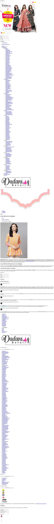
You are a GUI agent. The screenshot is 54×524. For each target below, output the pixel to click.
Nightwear (7, 92)
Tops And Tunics (4, 332)
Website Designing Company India (41, 504)
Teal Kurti (7, 129)
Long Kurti (7, 61)
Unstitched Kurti (4, 364)
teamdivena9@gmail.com (6, 44)
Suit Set (7, 101)
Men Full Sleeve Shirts (9, 114)
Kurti (3, 329)
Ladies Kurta (4, 443)
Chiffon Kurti (8, 143)
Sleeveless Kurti (4, 412)
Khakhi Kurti (8, 136)
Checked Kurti (8, 166)
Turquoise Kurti (8, 131)
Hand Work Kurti (8, 156)
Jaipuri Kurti (4, 325)
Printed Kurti (8, 153)
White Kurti (7, 125)
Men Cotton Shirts (8, 113)
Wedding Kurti (4, 409)
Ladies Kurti (6, 48)
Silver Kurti (7, 135)
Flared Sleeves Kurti (9, 150)
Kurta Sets (3, 453)
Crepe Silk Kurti (4, 384)
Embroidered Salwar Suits (6, 418)
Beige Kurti (7, 134)
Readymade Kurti (8, 171)
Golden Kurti (4, 371)
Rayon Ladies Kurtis (7, 174)
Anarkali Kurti (8, 52)
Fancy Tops (5, 173)
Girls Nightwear (8, 87)
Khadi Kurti (7, 55)
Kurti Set (7, 49)
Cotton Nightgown (5, 437)
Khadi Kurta (7, 76)
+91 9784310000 (4, 43)
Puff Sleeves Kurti (4, 417)
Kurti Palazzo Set (8, 66)
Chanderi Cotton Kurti (9, 73)
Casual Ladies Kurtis (5, 426)
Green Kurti (4, 390)
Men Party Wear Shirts (9, 112)
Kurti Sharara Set (8, 67)
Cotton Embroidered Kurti (9, 75)
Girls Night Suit (8, 85)
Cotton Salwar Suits (5, 422)
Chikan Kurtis (8, 71)
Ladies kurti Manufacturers (29, 261)
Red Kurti (7, 116)
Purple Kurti (4, 374)
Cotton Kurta (8, 63)
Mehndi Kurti (8, 128)
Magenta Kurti (8, 123)
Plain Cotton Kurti (8, 69)
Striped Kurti (8, 165)
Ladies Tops (7, 107)
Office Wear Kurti (8, 164)
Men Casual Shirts (8, 111)
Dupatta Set (7, 81)
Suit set (3, 331)
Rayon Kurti (7, 58)
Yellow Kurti (8, 119)
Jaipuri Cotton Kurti (9, 68)
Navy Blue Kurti (8, 127)
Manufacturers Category (5, 482)
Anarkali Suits (8, 96)
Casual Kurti (4, 372)
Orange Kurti (8, 122)
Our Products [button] (4, 47)
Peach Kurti (7, 130)
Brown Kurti (4, 403)
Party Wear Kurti (4, 321)
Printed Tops (7, 88)
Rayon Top (7, 104)
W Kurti (7, 89)
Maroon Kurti (8, 126)
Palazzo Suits (8, 95)
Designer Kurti (4, 470)
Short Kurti (7, 167)
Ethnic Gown (8, 80)
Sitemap (3, 211)
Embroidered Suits (8, 94)
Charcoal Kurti (8, 137)
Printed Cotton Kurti (9, 74)
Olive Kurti (7, 133)
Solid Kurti (3, 378)
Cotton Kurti (7, 54)
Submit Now (2, 41)
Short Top (7, 82)
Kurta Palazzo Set (8, 65)
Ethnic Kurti (7, 57)
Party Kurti (7, 159)
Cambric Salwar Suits (9, 100)
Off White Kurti (8, 132)
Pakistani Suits (8, 106)
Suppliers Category (5, 483)
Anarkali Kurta (8, 62)
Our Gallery (4, 479)
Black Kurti (7, 120)
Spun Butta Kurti (8, 145)
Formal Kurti (8, 162)
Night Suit (7, 84)
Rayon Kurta (7, 64)
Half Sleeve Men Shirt (5, 353)
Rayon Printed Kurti (9, 70)
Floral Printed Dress (9, 90)
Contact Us (3, 212)
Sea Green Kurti (8, 138)
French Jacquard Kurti (9, 142)
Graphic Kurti (8, 168)
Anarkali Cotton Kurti (9, 53)
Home (3, 46)
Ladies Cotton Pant (5, 360)
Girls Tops (5, 175)
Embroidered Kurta (5, 445)
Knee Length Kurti (8, 169)
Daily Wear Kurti (8, 163)
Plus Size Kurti (8, 50)
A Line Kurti (7, 56)
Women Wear (6, 79)
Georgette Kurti (8, 144)
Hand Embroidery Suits (9, 102)
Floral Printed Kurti (8, 77)
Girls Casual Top (8, 86)
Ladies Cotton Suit (8, 109)
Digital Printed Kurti (9, 155)
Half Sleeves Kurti (8, 149)
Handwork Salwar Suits (9, 98)
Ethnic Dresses (8, 83)
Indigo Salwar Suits (8, 99)
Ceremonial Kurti (8, 161)
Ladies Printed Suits (9, 78)
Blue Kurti (7, 117)
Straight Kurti (4, 398)
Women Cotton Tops (9, 91)
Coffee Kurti (4, 379)
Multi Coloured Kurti (9, 124)
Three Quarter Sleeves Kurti (10, 147)
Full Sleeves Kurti (8, 148)
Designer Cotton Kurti (5, 317)
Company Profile (4, 478)
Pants (3, 330)
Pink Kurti (7, 121)
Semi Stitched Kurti (9, 172)
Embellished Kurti (8, 154)
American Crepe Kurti (9, 141)
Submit (2, 515)
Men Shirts (5, 110)
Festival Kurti (8, 158)
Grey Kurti (3, 373)
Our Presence (4, 480)
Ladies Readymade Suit (9, 103)
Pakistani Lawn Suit (9, 105)
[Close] (0, 506)
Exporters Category (5, 484)
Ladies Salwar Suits (9, 108)
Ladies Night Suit (4, 448)
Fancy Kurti (7, 60)
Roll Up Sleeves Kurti (9, 151)
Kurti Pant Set (8, 59)
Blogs (3, 481)
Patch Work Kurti (4, 402)
